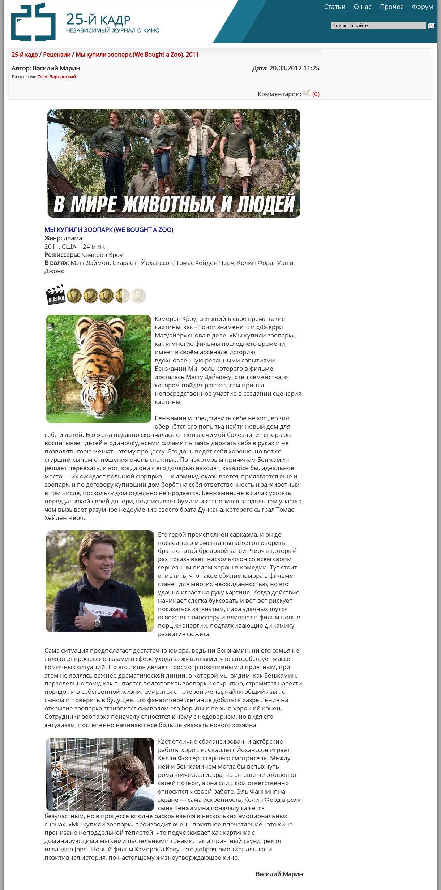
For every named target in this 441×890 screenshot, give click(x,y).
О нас (363, 6)
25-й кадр (25, 55)
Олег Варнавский (56, 76)
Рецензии (56, 55)
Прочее (392, 6)
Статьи (335, 6)
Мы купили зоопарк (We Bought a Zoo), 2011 (137, 55)
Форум (422, 6)
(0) (311, 94)
